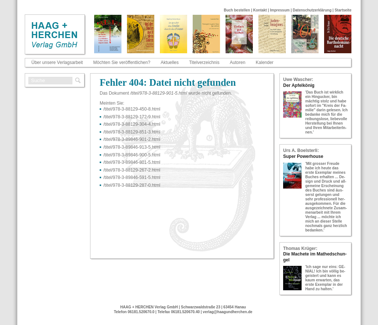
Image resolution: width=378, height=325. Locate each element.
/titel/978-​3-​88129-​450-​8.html (131, 109)
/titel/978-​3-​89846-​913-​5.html (131, 147)
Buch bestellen (237, 10)
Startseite (342, 10)
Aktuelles (170, 62)
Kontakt (260, 10)
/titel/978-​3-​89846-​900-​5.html (131, 155)
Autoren (237, 62)
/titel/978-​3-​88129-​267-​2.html (131, 170)
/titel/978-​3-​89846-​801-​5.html (131, 162)
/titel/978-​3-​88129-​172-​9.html (131, 116)
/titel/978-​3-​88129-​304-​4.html (131, 124)
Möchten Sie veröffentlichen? (122, 62)
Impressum (279, 10)
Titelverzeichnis (204, 62)
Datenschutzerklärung (312, 10)
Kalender (265, 62)
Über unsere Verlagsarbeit (57, 62)
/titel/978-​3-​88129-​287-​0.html (131, 185)
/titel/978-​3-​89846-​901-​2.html (131, 139)
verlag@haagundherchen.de (227, 312)
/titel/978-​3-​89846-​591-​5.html (131, 177)
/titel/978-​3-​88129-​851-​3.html (131, 132)
